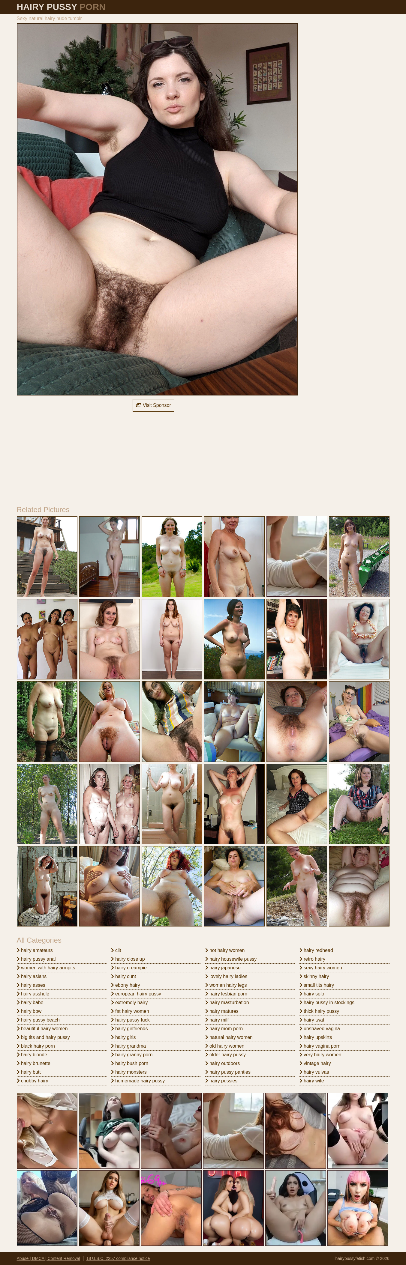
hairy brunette (33, 1063)
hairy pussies (221, 1080)
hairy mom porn (224, 1028)
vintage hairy (315, 1063)
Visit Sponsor (153, 405)
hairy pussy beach (38, 1019)
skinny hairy (314, 976)
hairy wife (311, 1080)
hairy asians (32, 976)
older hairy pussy (225, 1054)
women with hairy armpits (46, 967)
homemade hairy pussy (138, 1080)
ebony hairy (125, 985)
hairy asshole (33, 993)
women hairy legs (226, 985)
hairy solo (311, 993)
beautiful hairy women (42, 1028)
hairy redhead (316, 950)
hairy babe (30, 1002)
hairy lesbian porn (226, 993)
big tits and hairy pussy (43, 1037)
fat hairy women (130, 1011)
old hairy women (225, 1046)
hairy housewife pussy (231, 959)
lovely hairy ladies (226, 976)
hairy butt (29, 1072)
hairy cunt (123, 976)
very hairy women (320, 1054)
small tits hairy (316, 985)
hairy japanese (223, 967)
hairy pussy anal (36, 959)
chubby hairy (32, 1080)
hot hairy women (225, 950)
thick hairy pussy (319, 1011)
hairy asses (31, 985)
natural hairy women (229, 1037)
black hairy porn (36, 1046)
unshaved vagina (319, 1028)
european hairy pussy (136, 993)
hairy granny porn (132, 1054)
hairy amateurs (35, 950)
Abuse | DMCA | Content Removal (48, 1258)
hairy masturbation (227, 1002)
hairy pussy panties (228, 1072)
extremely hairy (129, 1002)
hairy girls (123, 1037)
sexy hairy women (320, 967)
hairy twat (311, 1019)
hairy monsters (129, 1072)
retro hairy (312, 959)
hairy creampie (129, 967)
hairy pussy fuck (130, 1019)
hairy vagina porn (320, 1046)
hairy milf (217, 1019)
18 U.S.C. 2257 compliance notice (118, 1258)
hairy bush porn (130, 1063)
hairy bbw (29, 1011)
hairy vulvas (314, 1072)
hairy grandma (128, 1046)
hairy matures (222, 1011)
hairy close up (128, 959)
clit (116, 950)
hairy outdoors (222, 1063)
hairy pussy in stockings (326, 1002)
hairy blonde (32, 1054)
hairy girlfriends (129, 1028)
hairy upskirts (315, 1037)
